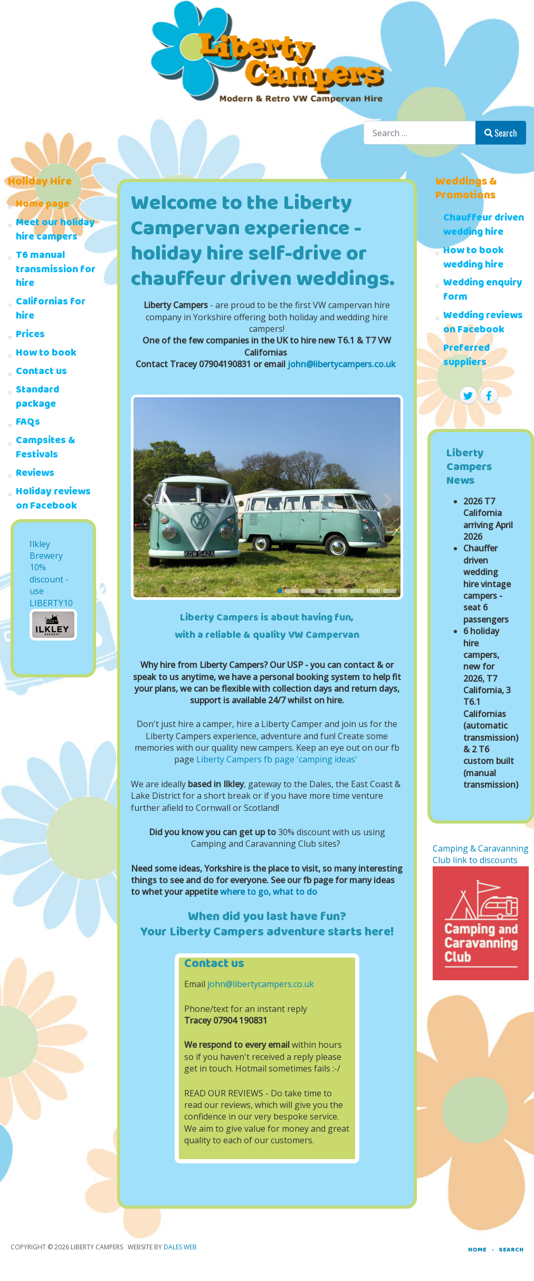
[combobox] (420, 133)
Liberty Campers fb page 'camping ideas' (276, 759)
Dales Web (180, 1246)
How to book (46, 354)
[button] (280, 591)
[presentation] (146, 500)
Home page (42, 205)
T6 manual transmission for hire (56, 271)
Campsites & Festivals (45, 449)
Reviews (35, 474)
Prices (30, 336)
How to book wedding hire (473, 259)
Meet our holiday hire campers (55, 231)
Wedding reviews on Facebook (483, 324)
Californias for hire (50, 310)
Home (477, 1250)
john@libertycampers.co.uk (342, 364)
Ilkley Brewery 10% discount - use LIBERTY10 (51, 573)
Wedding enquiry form (482, 291)
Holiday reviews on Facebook (53, 500)
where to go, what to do (268, 891)
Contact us (41, 373)
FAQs (28, 423)
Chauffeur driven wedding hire (483, 226)
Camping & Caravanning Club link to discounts (481, 854)
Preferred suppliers (466, 356)
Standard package (37, 398)
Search (500, 133)
